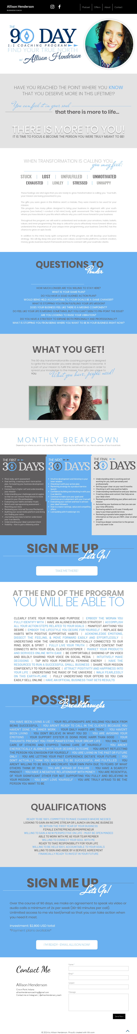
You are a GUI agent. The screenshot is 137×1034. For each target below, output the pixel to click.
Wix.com (91, 1032)
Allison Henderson (20, 6)
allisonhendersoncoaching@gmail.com (32, 992)
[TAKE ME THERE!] (67, 571)
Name (70, 964)
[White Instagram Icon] (52, 6)
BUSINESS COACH (14, 10)
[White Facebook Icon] (59, 6)
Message (72, 992)
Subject (71, 983)
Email (70, 974)
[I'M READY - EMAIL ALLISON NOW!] (67, 944)
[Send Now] (119, 1016)
